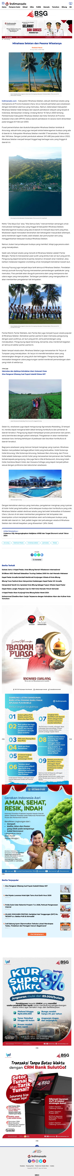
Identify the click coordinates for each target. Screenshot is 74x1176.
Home (4, 7)
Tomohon (55, 7)
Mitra (32, 7)
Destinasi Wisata (18, 543)
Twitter (41, 1162)
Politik (38, 7)
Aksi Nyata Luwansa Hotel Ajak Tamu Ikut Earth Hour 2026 (28, 895)
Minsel (25, 7)
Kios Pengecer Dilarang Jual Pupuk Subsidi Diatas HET (26, 886)
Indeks (52, 1166)
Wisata (55, 543)
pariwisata (45, 543)
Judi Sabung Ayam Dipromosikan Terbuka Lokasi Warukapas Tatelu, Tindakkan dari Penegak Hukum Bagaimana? (29, 925)
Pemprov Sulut (14, 7)
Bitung (64, 7)
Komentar (37, 559)
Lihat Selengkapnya (37, 934)
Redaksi (22, 1166)
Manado (46, 7)
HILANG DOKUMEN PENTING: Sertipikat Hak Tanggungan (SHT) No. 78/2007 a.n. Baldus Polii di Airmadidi (31, 915)
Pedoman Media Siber (42, 1166)
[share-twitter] (35, 554)
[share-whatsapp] (38, 554)
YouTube (46, 1162)
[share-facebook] (32, 554)
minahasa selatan (33, 543)
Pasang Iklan (30, 1166)
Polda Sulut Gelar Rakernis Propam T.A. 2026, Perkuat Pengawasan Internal (31, 906)
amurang (6, 543)
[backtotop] (37, 1147)
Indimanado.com (9, 101)
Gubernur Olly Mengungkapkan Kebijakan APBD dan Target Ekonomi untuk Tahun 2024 (36, 534)
